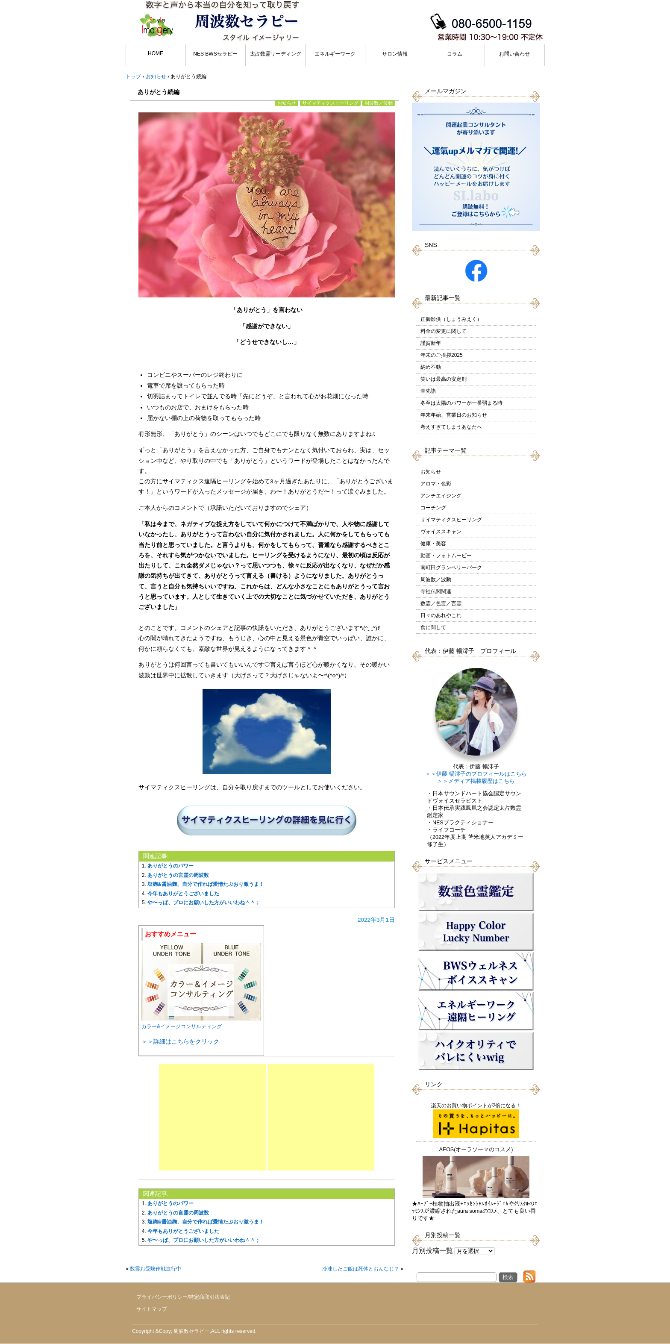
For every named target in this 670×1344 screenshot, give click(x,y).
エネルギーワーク (335, 54)
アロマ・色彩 (435, 484)
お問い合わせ (514, 54)
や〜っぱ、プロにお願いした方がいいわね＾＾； (203, 903)
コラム (454, 54)
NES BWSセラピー (215, 54)
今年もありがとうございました (183, 894)
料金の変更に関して (443, 331)
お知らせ (286, 103)
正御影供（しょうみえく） (451, 319)
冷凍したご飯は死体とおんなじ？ (360, 1269)
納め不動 (430, 367)
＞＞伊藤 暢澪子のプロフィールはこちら (475, 774)
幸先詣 (428, 391)
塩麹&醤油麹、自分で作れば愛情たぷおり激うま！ (205, 884)
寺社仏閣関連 (435, 591)
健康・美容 (433, 544)
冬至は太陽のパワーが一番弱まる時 (461, 403)
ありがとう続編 (158, 91)
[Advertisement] (212, 1117)
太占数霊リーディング (275, 54)
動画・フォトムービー (446, 556)
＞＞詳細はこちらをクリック (180, 1041)
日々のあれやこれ (440, 615)
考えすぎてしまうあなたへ (451, 427)
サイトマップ (151, 1309)
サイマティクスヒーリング (330, 103)
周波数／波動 (378, 103)
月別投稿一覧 (432, 1250)
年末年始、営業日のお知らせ (453, 415)
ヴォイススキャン (440, 532)
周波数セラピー (191, 1331)
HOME (155, 53)
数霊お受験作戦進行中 (155, 1269)
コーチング (433, 508)
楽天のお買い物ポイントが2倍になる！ (476, 1120)
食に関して (433, 627)
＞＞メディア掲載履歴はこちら (476, 781)
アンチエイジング (440, 496)
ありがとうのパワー (170, 866)
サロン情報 (395, 54)
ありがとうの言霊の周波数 (178, 875)
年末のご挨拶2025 (441, 355)
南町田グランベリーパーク (451, 568)
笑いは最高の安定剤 (443, 379)
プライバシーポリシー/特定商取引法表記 (183, 1297)
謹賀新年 (430, 343)
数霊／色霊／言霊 (440, 603)
